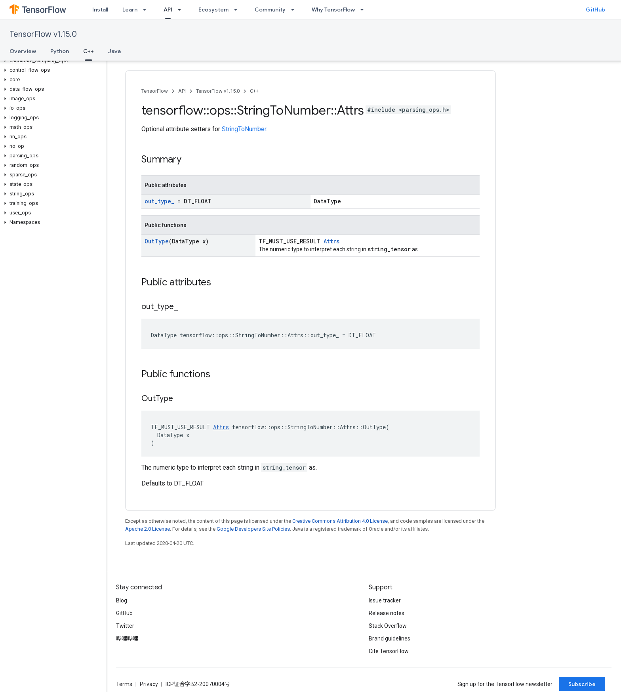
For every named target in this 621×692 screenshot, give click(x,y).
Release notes (386, 613)
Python (59, 51)
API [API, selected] (168, 9)
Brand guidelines (389, 638)
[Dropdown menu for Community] (295, 9)
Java (114, 51)
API (182, 91)
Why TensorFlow (333, 9)
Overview (23, 51)
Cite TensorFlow (389, 651)
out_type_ (159, 201)
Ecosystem (213, 9)
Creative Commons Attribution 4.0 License (340, 521)
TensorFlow (154, 91)
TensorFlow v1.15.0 (43, 34)
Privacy (149, 684)
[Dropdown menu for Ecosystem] (238, 9)
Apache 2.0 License (147, 529)
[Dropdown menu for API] (181, 9)
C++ (254, 91)
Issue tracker (385, 600)
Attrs (331, 241)
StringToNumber (244, 129)
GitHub (595, 9)
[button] (51, 60)
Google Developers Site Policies (253, 529)
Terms (124, 684)
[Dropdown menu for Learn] (146, 9)
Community (270, 9)
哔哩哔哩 (127, 638)
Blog (121, 600)
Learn (129, 9)
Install (100, 9)
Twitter (125, 626)
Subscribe (582, 684)
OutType (157, 241)
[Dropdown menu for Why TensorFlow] (364, 9)
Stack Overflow (388, 626)
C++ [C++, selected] (88, 51)
